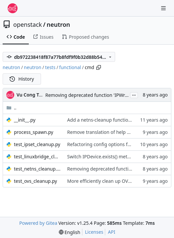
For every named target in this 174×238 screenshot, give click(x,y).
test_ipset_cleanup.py (37, 144)
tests (50, 67)
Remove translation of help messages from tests (119, 132)
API (111, 232)
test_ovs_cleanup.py (35, 181)
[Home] (12, 8)
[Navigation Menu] (164, 8)
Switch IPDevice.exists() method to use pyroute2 (119, 156)
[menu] (69, 232)
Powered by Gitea (38, 223)
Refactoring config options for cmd (105, 144)
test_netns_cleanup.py (37, 169)
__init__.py (24, 120)
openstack (27, 24)
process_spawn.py (33, 132)
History (22, 79)
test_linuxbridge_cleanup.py (37, 156)
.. (11, 107)
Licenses (94, 232)
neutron (58, 24)
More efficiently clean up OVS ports (105, 181)
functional (70, 67)
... (134, 94)
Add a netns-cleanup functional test (105, 120)
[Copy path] (98, 67)
